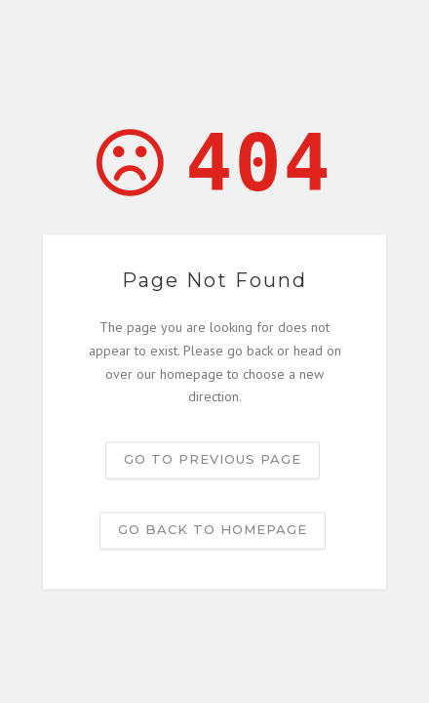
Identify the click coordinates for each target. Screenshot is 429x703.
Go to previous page (212, 460)
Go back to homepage (212, 530)
